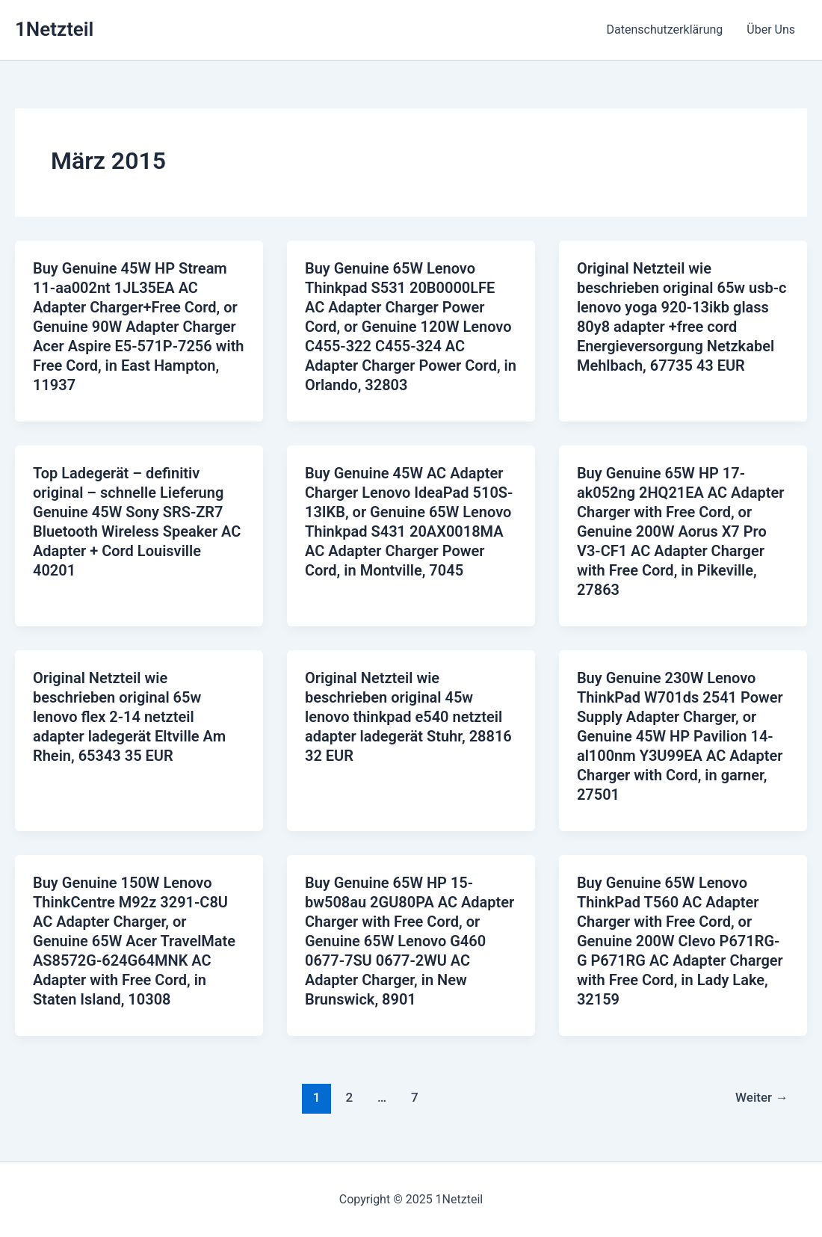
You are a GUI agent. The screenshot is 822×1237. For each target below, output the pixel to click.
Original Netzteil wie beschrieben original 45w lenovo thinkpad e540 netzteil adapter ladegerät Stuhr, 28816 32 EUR (408, 717)
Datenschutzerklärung (665, 29)
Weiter (761, 1097)
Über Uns (771, 29)
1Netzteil (54, 29)
